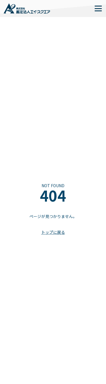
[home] (27, 8)
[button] (98, 8)
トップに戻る (53, 232)
